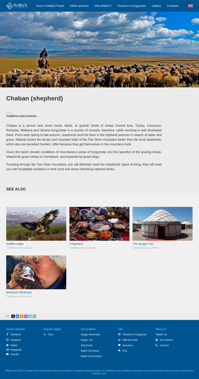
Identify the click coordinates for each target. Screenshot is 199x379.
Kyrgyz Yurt (87, 340)
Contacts (162, 345)
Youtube (12, 354)
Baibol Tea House (90, 350)
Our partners (164, 340)
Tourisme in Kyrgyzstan (132, 334)
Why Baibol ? (103, 5)
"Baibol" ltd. (161, 334)
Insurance (125, 345)
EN (190, 5)
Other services (79, 5)
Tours (48, 334)
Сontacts (172, 5)
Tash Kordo (87, 345)
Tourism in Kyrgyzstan (132, 5)
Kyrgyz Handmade (90, 334)
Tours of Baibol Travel (50, 5)
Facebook (13, 334)
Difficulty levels (128, 340)
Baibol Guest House (91, 356)
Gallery (156, 5)
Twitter (11, 345)
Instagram (13, 340)
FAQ (122, 350)
